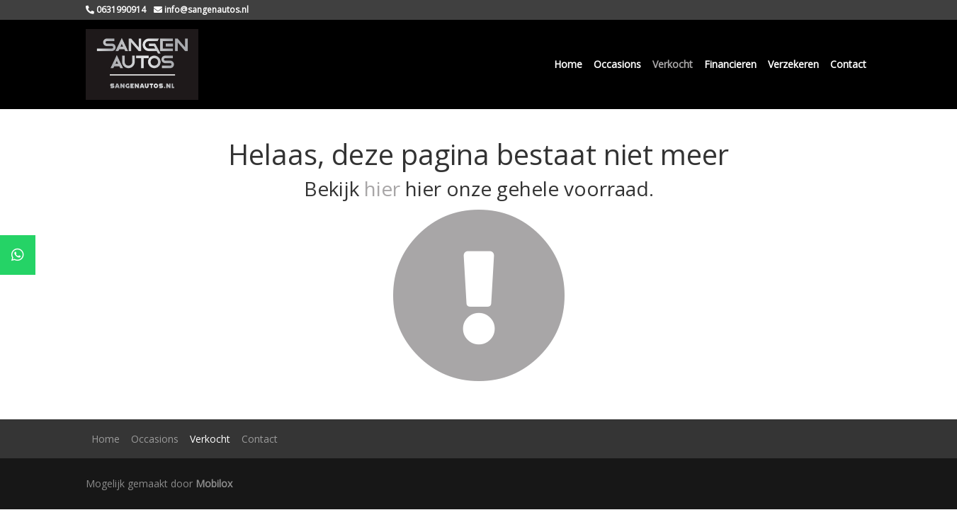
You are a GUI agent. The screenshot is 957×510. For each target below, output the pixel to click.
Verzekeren (793, 64)
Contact (848, 64)
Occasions (617, 64)
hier (382, 188)
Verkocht (672, 64)
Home (568, 64)
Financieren (730, 64)
